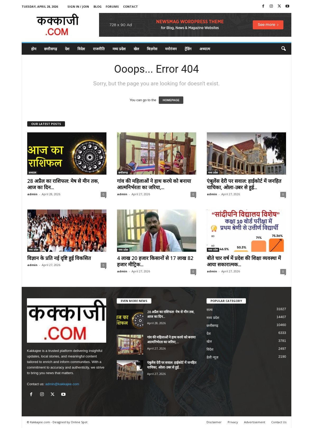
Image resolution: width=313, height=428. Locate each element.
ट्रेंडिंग (188, 48)
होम (33, 48)
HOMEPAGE (171, 100)
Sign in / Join (78, 6)
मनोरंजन (171, 48)
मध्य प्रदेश (119, 48)
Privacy (233, 422)
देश (67, 48)
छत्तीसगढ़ (50, 48)
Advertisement (254, 422)
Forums (112, 6)
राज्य (210, 310)
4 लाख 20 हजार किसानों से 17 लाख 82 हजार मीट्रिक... (155, 261)
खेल (136, 48)
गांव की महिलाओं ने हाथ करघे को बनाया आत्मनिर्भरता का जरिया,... (154, 184)
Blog (98, 6)
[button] (283, 49)
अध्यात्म (204, 48)
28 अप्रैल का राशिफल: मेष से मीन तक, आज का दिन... (63, 184)
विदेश (81, 48)
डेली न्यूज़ (212, 357)
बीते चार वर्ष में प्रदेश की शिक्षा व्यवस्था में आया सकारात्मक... (244, 261)
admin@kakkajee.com (62, 384)
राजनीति (99, 48)
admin (32, 194)
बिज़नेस (152, 48)
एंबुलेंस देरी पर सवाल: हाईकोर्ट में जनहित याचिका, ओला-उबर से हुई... (244, 184)
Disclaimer (214, 422)
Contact (130, 6)
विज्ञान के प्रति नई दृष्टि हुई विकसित (59, 258)
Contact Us (278, 422)
